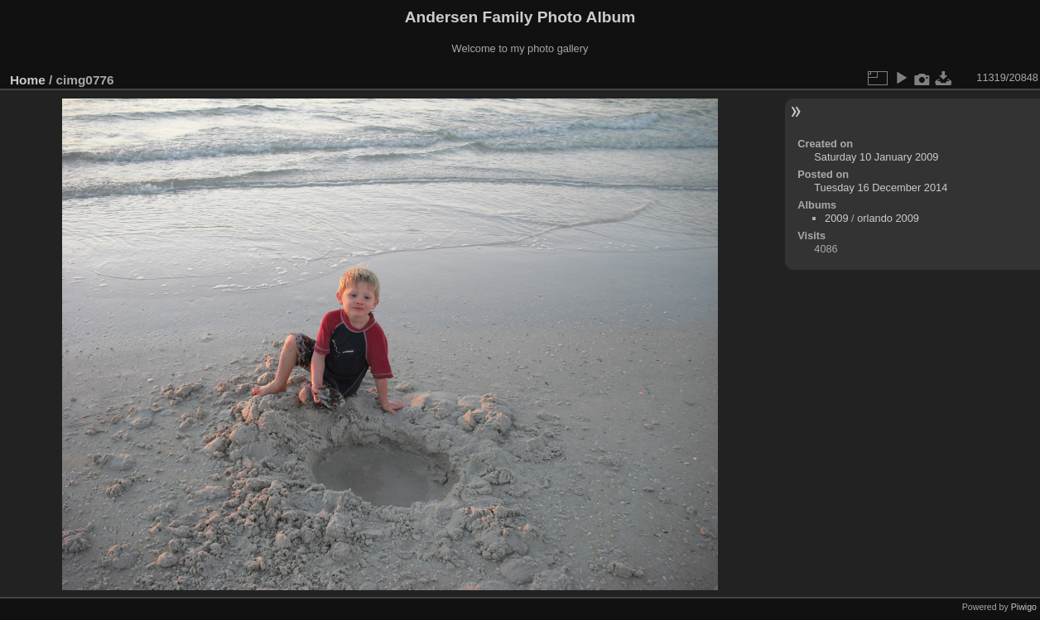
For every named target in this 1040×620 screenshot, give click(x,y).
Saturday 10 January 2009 (876, 157)
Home (28, 80)
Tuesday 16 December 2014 (880, 187)
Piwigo (1024, 607)
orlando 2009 (888, 218)
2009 (836, 218)
